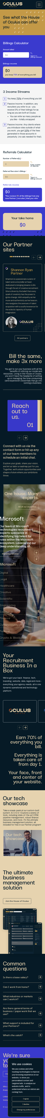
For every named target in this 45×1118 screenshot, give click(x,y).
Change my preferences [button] (26, 1109)
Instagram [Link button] (7, 1100)
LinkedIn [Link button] (6, 1096)
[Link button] (22, 341)
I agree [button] (26, 1098)
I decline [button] (26, 1104)
